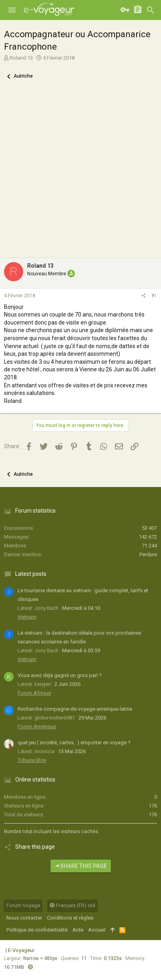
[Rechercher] (150, 10)
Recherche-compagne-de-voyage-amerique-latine (75, 709)
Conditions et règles (70, 918)
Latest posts (30, 574)
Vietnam (27, 617)
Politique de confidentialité (37, 930)
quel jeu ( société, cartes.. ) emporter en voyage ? (74, 743)
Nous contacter (24, 918)
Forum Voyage (23, 905)
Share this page (80, 866)
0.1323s (113, 958)
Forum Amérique (37, 726)
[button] (12, 10)
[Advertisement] (80, 173)
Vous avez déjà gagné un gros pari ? (60, 675)
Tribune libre (32, 760)
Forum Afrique (34, 693)
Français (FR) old (72, 905)
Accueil (96, 930)
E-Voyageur (21, 950)
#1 (154, 296)
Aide (77, 930)
